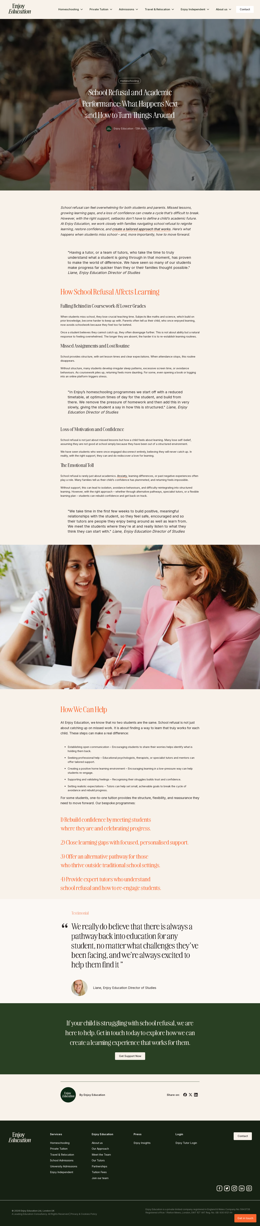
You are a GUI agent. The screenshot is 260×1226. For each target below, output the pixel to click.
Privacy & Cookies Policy (84, 1214)
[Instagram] (234, 1188)
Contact (245, 9)
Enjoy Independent (61, 1172)
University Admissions (63, 1166)
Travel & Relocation (62, 1154)
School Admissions (61, 1160)
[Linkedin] (241, 1188)
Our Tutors (98, 1160)
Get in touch (245, 1218)
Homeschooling (129, 80)
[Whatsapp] (249, 1188)
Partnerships (99, 1166)
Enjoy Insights (142, 1143)
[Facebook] (219, 1188)
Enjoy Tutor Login (186, 1143)
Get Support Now (130, 1056)
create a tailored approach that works (141, 229)
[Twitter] (227, 1188)
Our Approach (100, 1148)
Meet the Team (101, 1154)
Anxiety (122, 476)
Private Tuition (59, 1148)
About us (97, 1143)
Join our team (100, 1178)
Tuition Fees (99, 1172)
